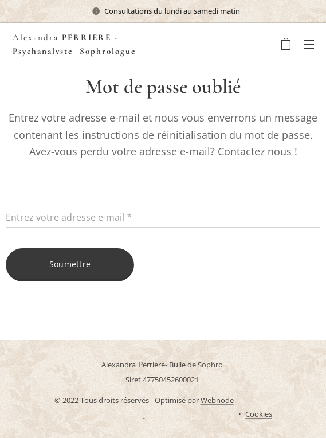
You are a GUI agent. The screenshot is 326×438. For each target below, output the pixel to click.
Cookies (258, 414)
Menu (309, 44)
